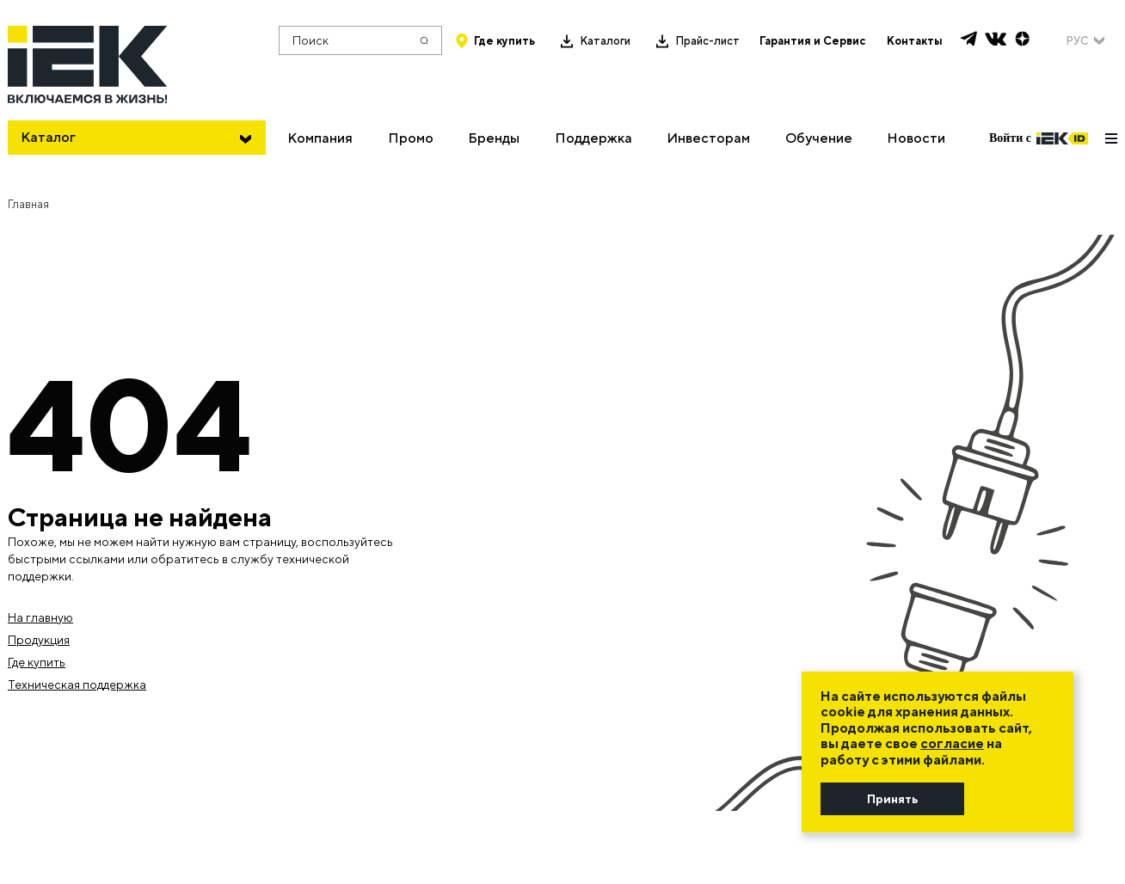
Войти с (1038, 138)
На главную (40, 617)
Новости (916, 138)
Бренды (493, 138)
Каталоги (605, 40)
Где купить (504, 40)
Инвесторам (708, 138)
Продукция (39, 640)
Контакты (915, 40)
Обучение (818, 138)
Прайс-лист (707, 40)
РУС (1077, 40)
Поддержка (593, 138)
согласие (952, 743)
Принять (892, 799)
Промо (410, 138)
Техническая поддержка (77, 684)
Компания (320, 138)
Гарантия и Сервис (812, 40)
